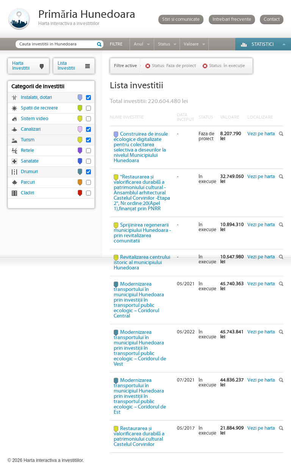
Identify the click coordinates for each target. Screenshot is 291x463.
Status (164, 44)
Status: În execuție (227, 65)
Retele (27, 150)
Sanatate (30, 161)
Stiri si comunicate (181, 19)
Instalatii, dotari (36, 97)
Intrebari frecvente (232, 19)
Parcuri (28, 182)
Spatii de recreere (39, 108)
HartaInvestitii (21, 66)
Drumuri (29, 172)
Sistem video (34, 119)
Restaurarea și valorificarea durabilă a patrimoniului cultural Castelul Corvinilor (139, 436)
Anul (138, 44)
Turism (27, 140)
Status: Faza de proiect (174, 65)
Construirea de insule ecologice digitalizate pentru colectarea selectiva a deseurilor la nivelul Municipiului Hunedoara (141, 147)
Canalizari (31, 129)
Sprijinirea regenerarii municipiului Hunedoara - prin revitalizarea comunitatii (142, 233)
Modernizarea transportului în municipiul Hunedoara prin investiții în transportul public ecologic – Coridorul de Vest (140, 348)
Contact (272, 19)
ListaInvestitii (66, 66)
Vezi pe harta (261, 133)
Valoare (191, 44)
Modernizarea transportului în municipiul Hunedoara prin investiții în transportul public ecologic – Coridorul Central (139, 300)
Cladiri (27, 193)
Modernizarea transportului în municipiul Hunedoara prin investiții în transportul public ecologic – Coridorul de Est (140, 396)
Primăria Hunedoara (86, 14)
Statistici (263, 44)
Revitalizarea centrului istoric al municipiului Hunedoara (142, 263)
